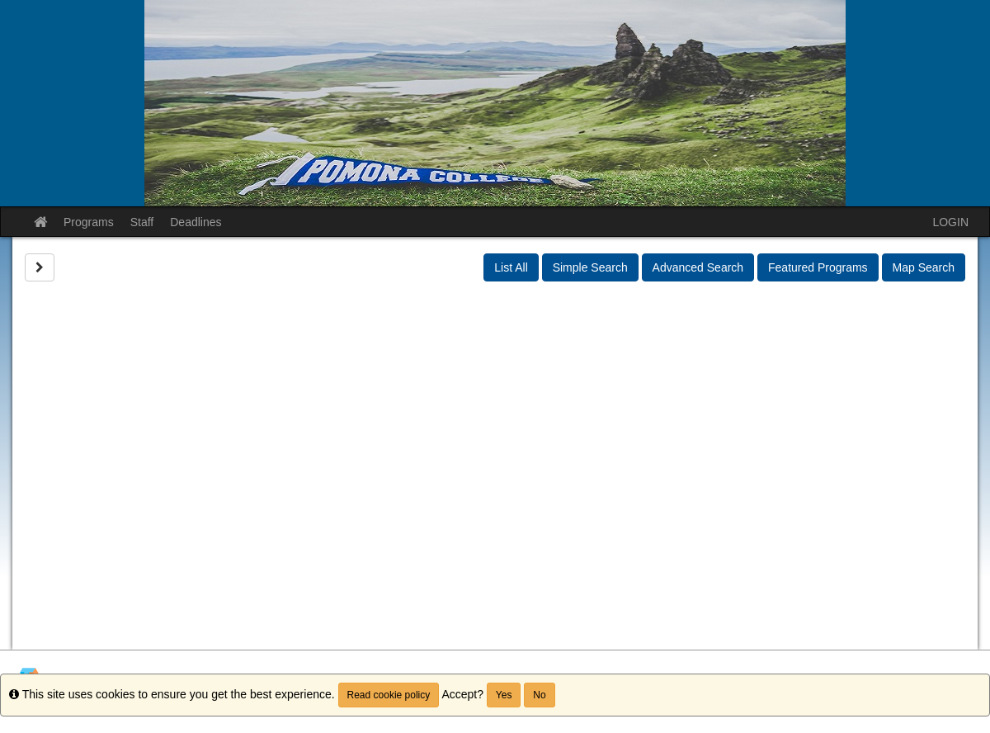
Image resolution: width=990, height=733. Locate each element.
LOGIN (950, 222)
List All (510, 267)
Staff (142, 222)
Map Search (924, 267)
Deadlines (195, 222)
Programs (89, 222)
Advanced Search (698, 267)
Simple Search (590, 267)
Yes (504, 695)
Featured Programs (818, 267)
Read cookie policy (389, 695)
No (539, 695)
